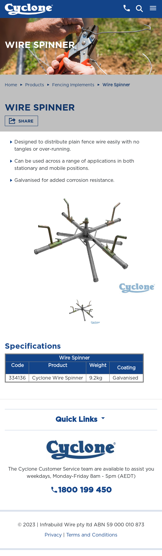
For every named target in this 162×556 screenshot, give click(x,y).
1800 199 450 (81, 490)
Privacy (53, 535)
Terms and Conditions (91, 535)
